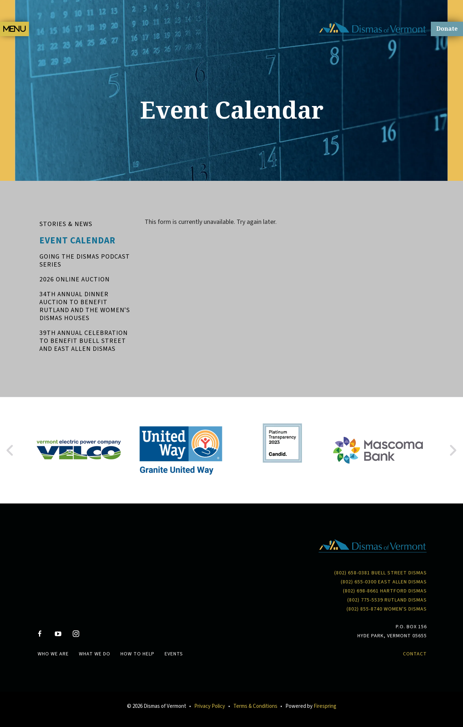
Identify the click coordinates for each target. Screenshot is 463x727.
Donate (447, 29)
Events (174, 654)
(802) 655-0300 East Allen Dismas (384, 582)
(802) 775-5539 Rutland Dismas (387, 600)
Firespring (325, 706)
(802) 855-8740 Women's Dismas (387, 609)
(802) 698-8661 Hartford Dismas (385, 591)
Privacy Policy (209, 706)
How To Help (137, 654)
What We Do (94, 654)
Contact (415, 654)
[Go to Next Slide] (452, 450)
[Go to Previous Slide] (10, 450)
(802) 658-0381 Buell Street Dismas (380, 573)
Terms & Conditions (255, 706)
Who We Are (53, 654)
